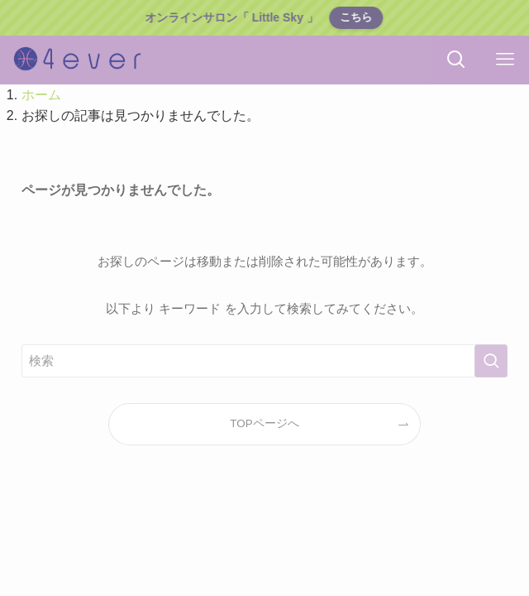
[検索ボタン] (455, 60)
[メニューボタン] (504, 60)
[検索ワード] (264, 360)
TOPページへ (264, 423)
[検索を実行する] (491, 360)
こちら (356, 17)
